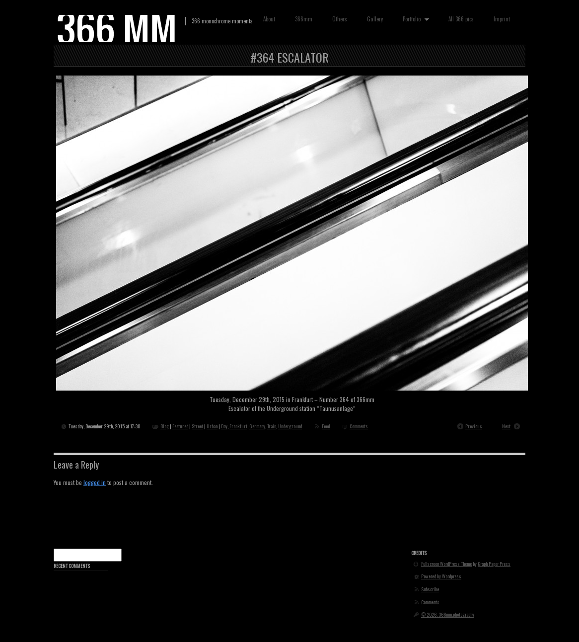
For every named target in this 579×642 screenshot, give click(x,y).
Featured (180, 426)
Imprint (502, 19)
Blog (164, 426)
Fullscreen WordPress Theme (446, 564)
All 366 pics (461, 19)
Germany (257, 426)
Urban (212, 426)
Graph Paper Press (494, 564)
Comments (359, 426)
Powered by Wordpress (441, 576)
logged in (94, 482)
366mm (303, 19)
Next (506, 426)
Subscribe (430, 589)
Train (271, 426)
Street (197, 426)
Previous (473, 426)
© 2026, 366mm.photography (447, 614)
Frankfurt (238, 426)
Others (339, 19)
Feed (326, 426)
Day (224, 426)
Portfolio (413, 19)
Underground (290, 426)
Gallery (375, 19)
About (269, 19)
